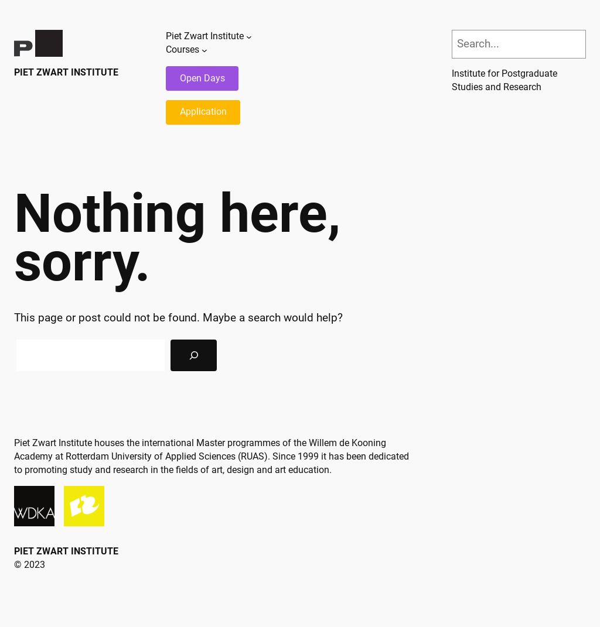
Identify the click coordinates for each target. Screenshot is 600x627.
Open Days (202, 78)
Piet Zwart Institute (66, 72)
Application (203, 111)
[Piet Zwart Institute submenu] (249, 37)
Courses (182, 49)
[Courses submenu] (204, 50)
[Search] (194, 355)
